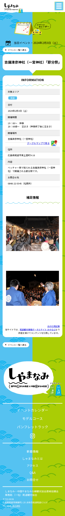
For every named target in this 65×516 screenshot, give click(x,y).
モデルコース (32, 418)
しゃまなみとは (32, 458)
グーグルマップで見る (42, 143)
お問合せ (32, 479)
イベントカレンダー (32, 410)
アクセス (32, 465)
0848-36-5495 (13, 505)
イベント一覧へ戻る (17, 49)
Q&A (32, 472)
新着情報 (32, 451)
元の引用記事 (53, 326)
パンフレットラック (32, 426)
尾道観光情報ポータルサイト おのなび (38, 329)
